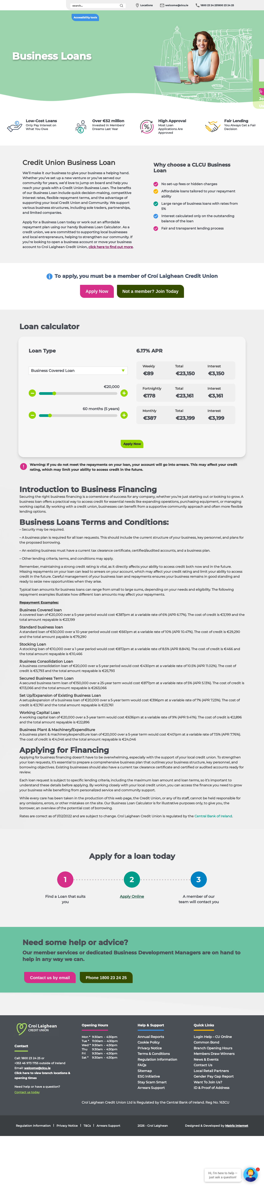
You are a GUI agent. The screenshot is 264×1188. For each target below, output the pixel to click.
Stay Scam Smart (152, 1088)
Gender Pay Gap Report (214, 1083)
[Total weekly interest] (221, 378)
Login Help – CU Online (213, 1043)
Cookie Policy (149, 1049)
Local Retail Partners (211, 1077)
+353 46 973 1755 (26, 1069)
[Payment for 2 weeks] (156, 400)
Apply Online (132, 901)
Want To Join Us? (208, 1088)
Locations (146, 5)
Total (179, 371)
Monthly (149, 416)
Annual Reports (151, 1043)
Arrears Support (151, 1094)
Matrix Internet (236, 1132)
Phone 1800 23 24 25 (124, 983)
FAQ (242, 85)
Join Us (242, 105)
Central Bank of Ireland (213, 821)
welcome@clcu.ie (176, 5)
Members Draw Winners (214, 1060)
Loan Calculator (246, 63)
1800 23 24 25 (208, 5)
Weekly (149, 371)
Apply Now (90, 293)
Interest (214, 371)
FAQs (142, 1071)
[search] (98, 6)
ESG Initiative (149, 1083)
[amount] (93, 391)
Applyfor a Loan (246, 74)
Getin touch (245, 94)
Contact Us (203, 1071)
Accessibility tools (85, 17)
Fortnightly (152, 393)
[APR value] (170, 356)
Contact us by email (55, 983)
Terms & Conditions (154, 1060)
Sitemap (145, 1077)
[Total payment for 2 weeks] (221, 400)
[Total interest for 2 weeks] (189, 400)
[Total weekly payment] (189, 378)
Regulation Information (157, 1066)
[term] (93, 413)
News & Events (206, 1066)
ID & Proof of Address (211, 1094)
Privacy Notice (150, 1054)
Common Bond (206, 1049)
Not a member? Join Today (154, 293)
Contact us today (27, 1098)
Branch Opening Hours (213, 1054)
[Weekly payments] (156, 378)
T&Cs (87, 1132)
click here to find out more (110, 247)
